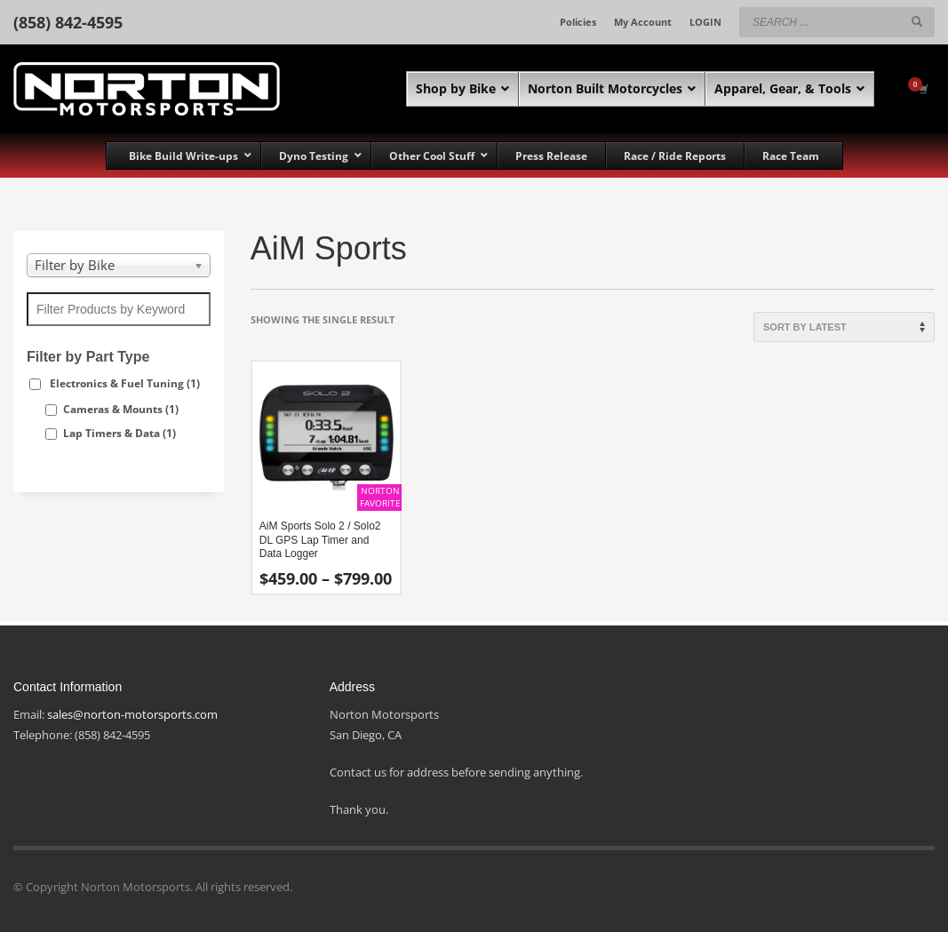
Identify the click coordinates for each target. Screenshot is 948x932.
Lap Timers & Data (119, 433)
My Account (643, 21)
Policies (578, 21)
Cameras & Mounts (121, 409)
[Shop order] (844, 327)
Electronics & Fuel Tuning (125, 383)
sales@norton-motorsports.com (132, 714)
